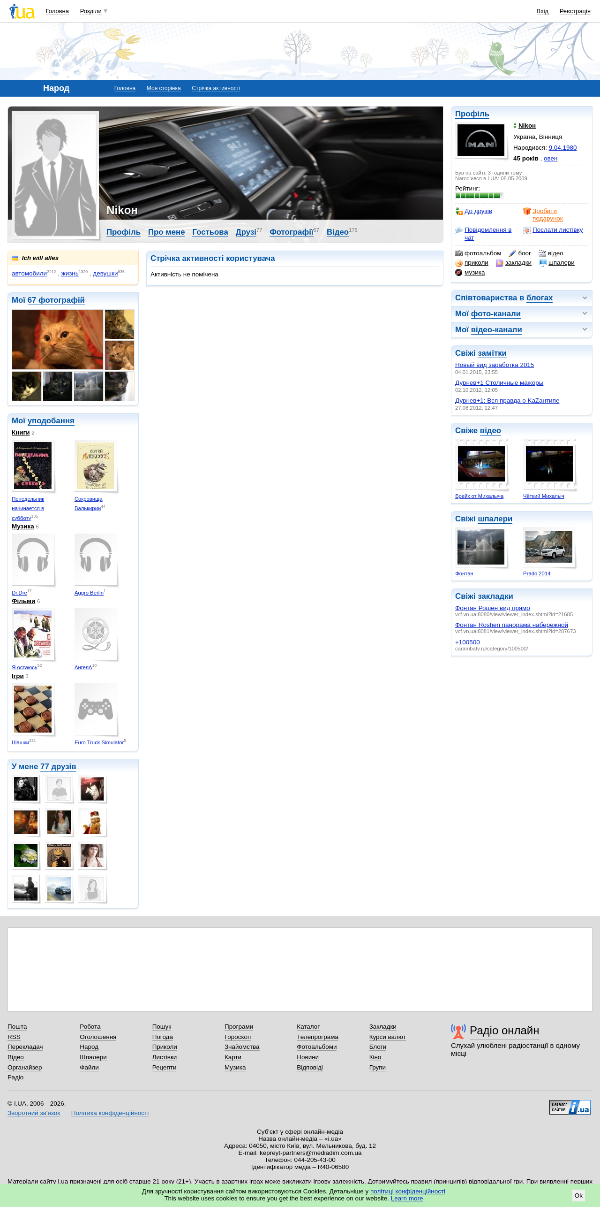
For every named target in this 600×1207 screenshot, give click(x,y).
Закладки (383, 1026)
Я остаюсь (25, 667)
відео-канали (496, 329)
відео (551, 253)
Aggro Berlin (89, 593)
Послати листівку (553, 230)
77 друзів (58, 766)
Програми (239, 1026)
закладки (514, 263)
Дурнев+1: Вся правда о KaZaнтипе (507, 400)
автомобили (29, 273)
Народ (89, 1046)
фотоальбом (478, 253)
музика (470, 272)
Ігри (18, 676)
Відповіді (310, 1067)
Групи (377, 1067)
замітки (492, 353)
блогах (539, 297)
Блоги (378, 1046)
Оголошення (98, 1036)
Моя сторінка (164, 88)
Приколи (164, 1046)
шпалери (557, 263)
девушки (105, 273)
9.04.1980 (563, 147)
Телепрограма (317, 1036)
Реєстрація (575, 11)
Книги (21, 432)
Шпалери (93, 1057)
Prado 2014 (536, 573)
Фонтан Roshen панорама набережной (511, 624)
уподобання (51, 420)
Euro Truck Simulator (99, 742)
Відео (338, 232)
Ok (579, 1195)
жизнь (70, 273)
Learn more (407, 1198)
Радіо (15, 1077)
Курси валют (387, 1036)
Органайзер (25, 1067)
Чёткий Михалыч (543, 496)
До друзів (473, 211)
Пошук (162, 1026)
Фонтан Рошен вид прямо (492, 607)
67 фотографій (56, 300)
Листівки (164, 1057)
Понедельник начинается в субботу (28, 508)
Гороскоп (238, 1036)
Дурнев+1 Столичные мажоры (499, 382)
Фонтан (464, 573)
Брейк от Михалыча (479, 496)
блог (520, 253)
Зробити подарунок (543, 214)
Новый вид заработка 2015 (494, 364)
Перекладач (25, 1046)
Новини (308, 1057)
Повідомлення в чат (483, 233)
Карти (233, 1057)
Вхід (543, 11)
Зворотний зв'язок (34, 1112)
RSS (14, 1036)
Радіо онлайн (505, 1030)
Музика (23, 526)
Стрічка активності (216, 88)
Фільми (23, 600)
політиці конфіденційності (407, 1191)
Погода (162, 1036)
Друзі (246, 232)
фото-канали (496, 313)
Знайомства (242, 1046)
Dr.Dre (19, 593)
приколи (471, 263)
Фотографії (291, 232)
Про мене (166, 232)
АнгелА (83, 667)
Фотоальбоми (317, 1046)
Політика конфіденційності (110, 1112)
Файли (89, 1067)
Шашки (20, 742)
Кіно (375, 1057)
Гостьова (210, 232)
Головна (57, 11)
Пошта (17, 1026)
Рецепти (164, 1067)
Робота (90, 1026)
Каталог (308, 1026)
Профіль (472, 113)
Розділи (91, 11)
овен (550, 158)
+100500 (467, 642)
